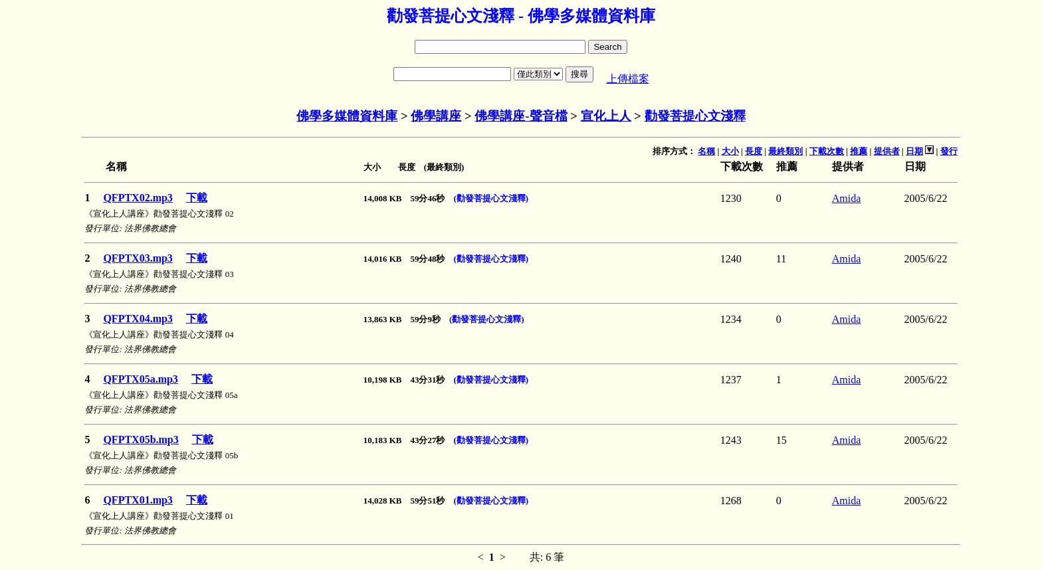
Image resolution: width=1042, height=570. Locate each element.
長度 (753, 151)
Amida (846, 198)
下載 (196, 197)
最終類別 (785, 151)
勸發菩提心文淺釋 (695, 116)
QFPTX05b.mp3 (140, 439)
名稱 (706, 151)
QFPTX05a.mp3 (140, 379)
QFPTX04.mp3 (137, 318)
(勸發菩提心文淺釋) (491, 198)
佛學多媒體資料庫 (346, 116)
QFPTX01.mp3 (137, 500)
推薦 (858, 151)
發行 (949, 151)
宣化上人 (606, 116)
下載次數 (826, 151)
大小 (730, 151)
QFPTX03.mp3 (137, 258)
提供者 (887, 151)
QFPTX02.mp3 (137, 197)
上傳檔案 (628, 78)
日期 (914, 151)
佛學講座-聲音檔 (520, 116)
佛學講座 (436, 116)
